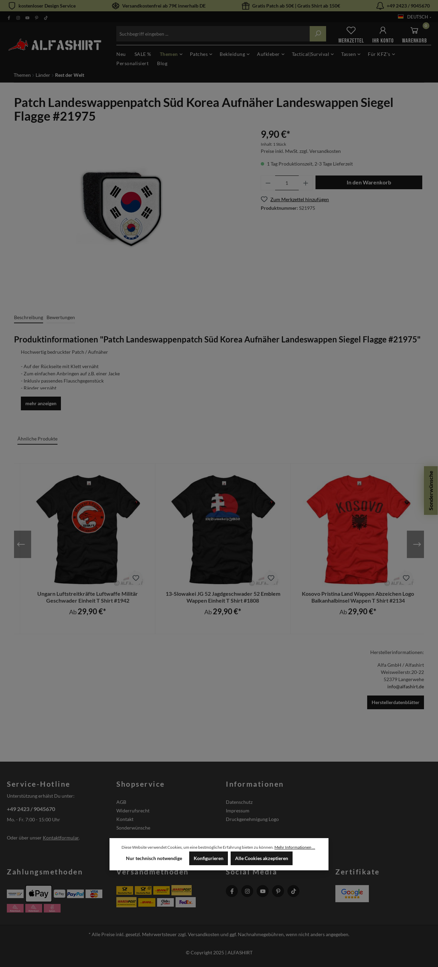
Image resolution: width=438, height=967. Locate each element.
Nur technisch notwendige (154, 858)
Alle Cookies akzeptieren (261, 858)
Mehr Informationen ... (294, 847)
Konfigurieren (208, 858)
